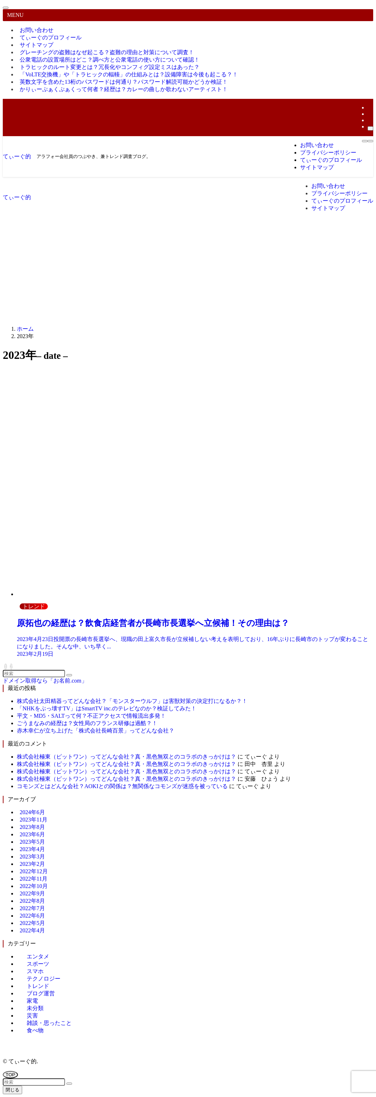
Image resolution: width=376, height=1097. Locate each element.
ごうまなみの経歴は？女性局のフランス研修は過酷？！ (87, 723)
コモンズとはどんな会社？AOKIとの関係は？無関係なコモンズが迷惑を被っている (122, 786)
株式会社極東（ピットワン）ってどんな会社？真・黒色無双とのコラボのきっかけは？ (126, 757)
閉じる (12, 1089)
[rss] (370, 120)
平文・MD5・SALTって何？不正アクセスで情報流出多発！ (91, 716)
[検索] (370, 128)
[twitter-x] (370, 107)
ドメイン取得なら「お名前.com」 (45, 681)
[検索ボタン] (370, 141)
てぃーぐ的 (17, 156)
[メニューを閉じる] (5, 8)
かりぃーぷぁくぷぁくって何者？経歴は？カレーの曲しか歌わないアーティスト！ (124, 89)
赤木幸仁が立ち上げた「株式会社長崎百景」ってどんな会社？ (95, 731)
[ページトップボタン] (10, 1074)
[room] (370, 113)
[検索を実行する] (69, 675)
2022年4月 (32, 930)
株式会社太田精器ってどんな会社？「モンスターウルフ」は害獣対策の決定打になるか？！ (132, 701)
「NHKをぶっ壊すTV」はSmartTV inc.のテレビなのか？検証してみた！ (106, 708)
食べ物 (35, 1030)
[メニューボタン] (365, 141)
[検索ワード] (34, 673)
